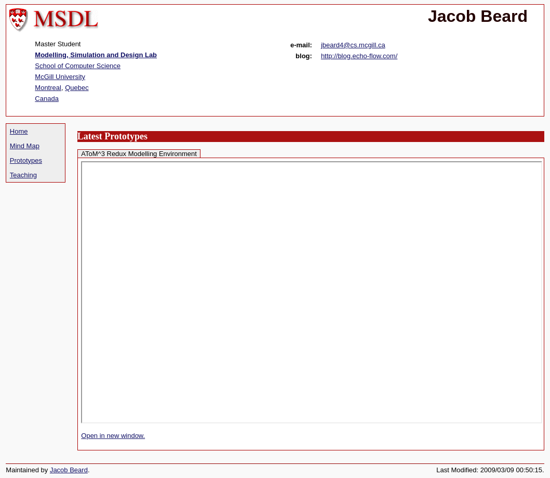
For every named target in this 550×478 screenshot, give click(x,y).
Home (19, 131)
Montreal (48, 88)
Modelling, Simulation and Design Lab (96, 55)
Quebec (77, 88)
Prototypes (26, 160)
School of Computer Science (77, 66)
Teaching (23, 175)
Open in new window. (113, 436)
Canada (47, 98)
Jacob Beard (69, 470)
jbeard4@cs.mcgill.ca (353, 45)
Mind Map (24, 146)
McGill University (60, 77)
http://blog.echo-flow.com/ (359, 56)
